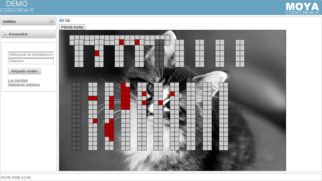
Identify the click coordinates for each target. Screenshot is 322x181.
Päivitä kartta (72, 27)
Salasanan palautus (24, 84)
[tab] (28, 34)
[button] (24, 71)
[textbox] (31, 55)
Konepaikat (18, 34)
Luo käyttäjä (18, 80)
